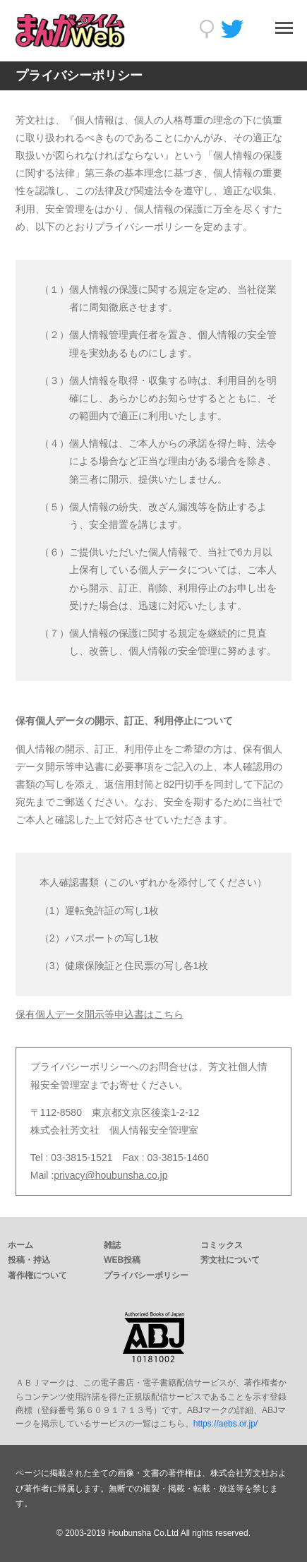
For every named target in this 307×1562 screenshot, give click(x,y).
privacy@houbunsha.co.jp (110, 1175)
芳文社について (230, 1260)
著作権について (37, 1275)
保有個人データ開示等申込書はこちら (99, 1014)
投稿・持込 (29, 1260)
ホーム (20, 1245)
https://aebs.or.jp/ (225, 1424)
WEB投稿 (122, 1260)
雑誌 (112, 1245)
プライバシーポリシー (146, 1275)
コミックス (221, 1245)
